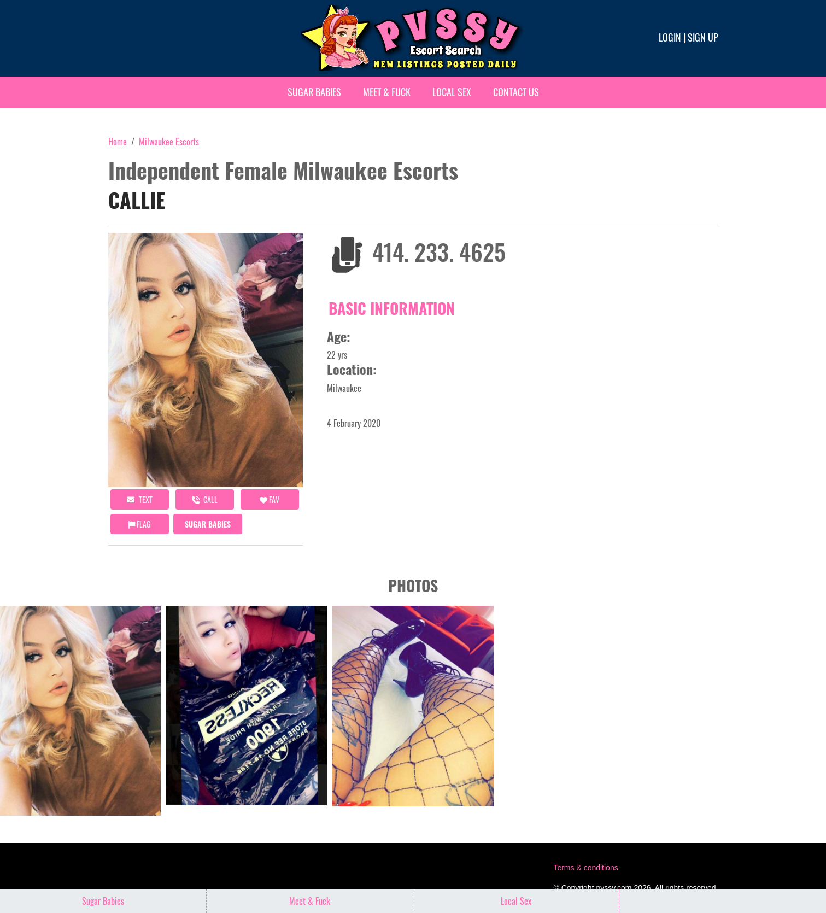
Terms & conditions (585, 867)
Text (140, 499)
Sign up (703, 37)
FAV (269, 499)
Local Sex (451, 92)
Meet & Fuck (387, 92)
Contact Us (516, 92)
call (205, 499)
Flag (139, 524)
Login (670, 37)
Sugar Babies (314, 92)
